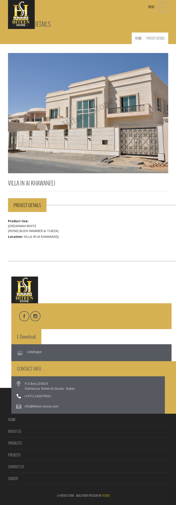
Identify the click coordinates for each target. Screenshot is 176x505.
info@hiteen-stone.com (42, 406)
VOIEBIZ (106, 495)
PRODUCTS (15, 443)
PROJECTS (14, 455)
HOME (138, 38)
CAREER (13, 478)
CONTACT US (16, 466)
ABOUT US (14, 431)
